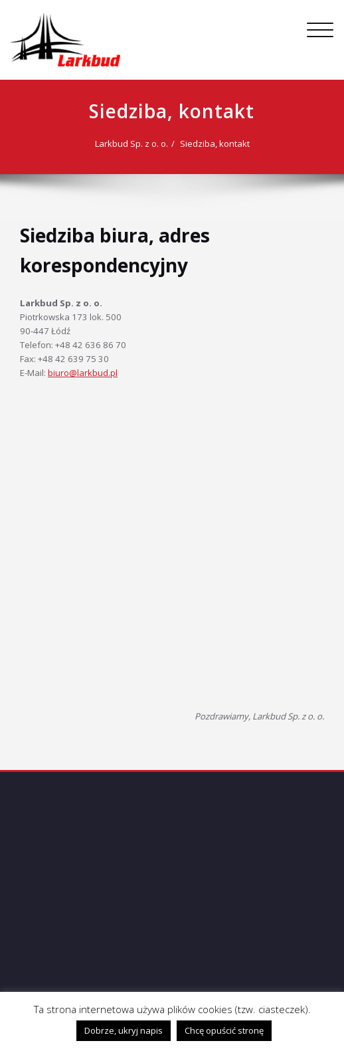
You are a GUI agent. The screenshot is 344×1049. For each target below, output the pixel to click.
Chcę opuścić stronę (224, 1030)
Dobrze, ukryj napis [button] (123, 1030)
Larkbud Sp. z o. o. (131, 143)
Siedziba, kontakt (215, 143)
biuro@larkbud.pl (83, 373)
